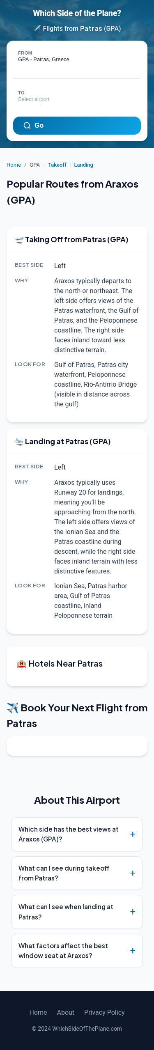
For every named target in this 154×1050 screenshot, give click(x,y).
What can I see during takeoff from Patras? (63, 873)
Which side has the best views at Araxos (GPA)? (68, 834)
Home (14, 165)
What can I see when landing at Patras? (65, 911)
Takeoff (57, 165)
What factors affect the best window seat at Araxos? (63, 950)
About (65, 1012)
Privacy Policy (104, 1012)
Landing (83, 165)
